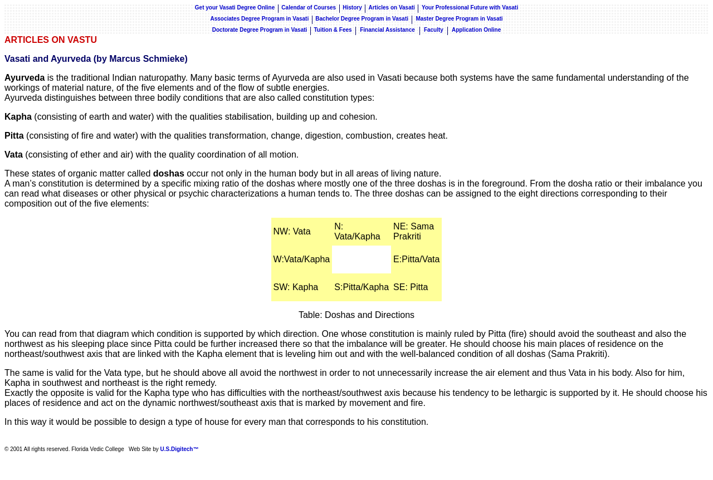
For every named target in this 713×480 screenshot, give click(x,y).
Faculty (433, 30)
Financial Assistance (388, 30)
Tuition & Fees (332, 30)
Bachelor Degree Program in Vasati (362, 19)
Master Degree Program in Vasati (459, 19)
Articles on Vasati (392, 7)
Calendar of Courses (308, 7)
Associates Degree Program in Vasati (259, 19)
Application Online (476, 30)
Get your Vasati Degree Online (235, 7)
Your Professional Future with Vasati (470, 7)
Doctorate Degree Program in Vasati (259, 30)
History (352, 7)
